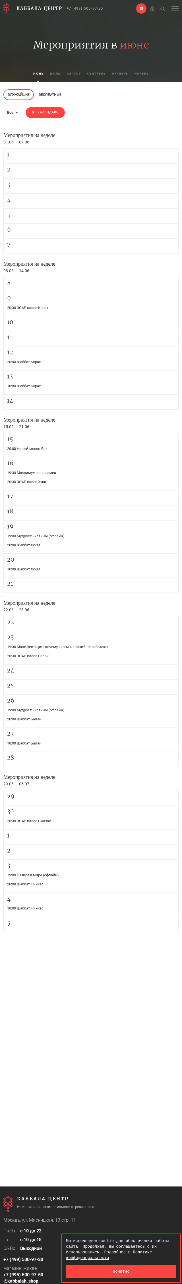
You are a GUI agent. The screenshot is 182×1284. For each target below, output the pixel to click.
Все (12, 112)
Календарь (45, 112)
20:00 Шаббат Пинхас (25, 884)
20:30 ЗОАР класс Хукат (27, 482)
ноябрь (147, 74)
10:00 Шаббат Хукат (23, 569)
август (72, 74)
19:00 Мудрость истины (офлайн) (36, 536)
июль (52, 74)
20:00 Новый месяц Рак (27, 449)
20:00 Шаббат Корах (24, 362)
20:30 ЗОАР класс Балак (28, 656)
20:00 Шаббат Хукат (23, 545)
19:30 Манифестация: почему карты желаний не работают (57, 647)
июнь (33, 74)
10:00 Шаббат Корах (24, 386)
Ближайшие (19, 95)
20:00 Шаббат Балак (24, 719)
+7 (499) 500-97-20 (85, 8)
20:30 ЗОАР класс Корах (27, 308)
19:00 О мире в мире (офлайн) (33, 875)
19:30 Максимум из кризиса (31, 473)
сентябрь (96, 74)
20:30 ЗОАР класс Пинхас (29, 821)
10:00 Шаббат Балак (24, 743)
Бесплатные (50, 95)
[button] (141, 8)
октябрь (123, 74)
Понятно (121, 1271)
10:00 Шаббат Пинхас (25, 908)
